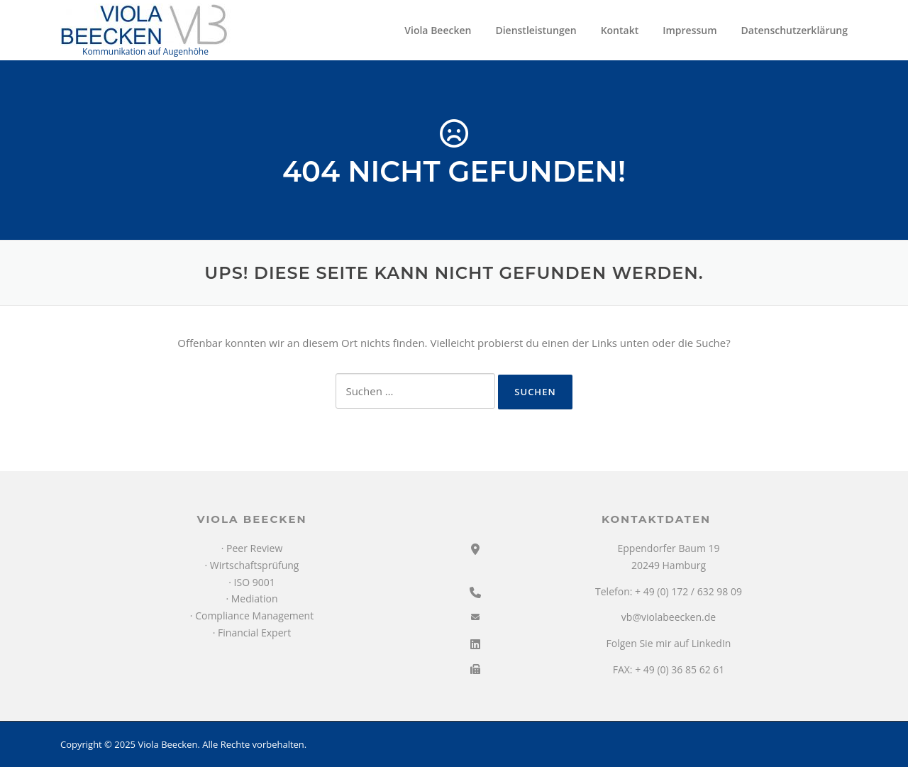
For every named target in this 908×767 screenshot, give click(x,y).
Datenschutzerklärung (794, 30)
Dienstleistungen (535, 30)
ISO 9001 (254, 582)
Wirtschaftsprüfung (254, 565)
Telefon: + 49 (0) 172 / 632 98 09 (668, 591)
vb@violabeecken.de (668, 617)
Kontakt (620, 30)
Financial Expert (254, 632)
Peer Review (254, 548)
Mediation (254, 598)
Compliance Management (254, 615)
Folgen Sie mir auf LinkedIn (669, 643)
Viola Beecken (437, 30)
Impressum (689, 30)
